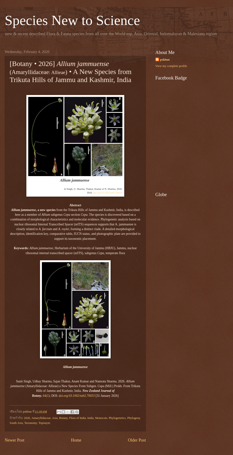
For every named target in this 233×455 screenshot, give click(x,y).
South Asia (16, 423)
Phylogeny (133, 418)
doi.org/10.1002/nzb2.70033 (107, 192)
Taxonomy (30, 423)
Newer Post (14, 440)
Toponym (44, 423)
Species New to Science (72, 20)
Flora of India (77, 418)
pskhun (165, 59)
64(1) (46, 395)
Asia (55, 418)
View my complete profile (171, 66)
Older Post (137, 440)
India (90, 418)
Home (76, 440)
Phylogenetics (117, 418)
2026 (27, 418)
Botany (63, 418)
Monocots (101, 418)
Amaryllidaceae (41, 418)
